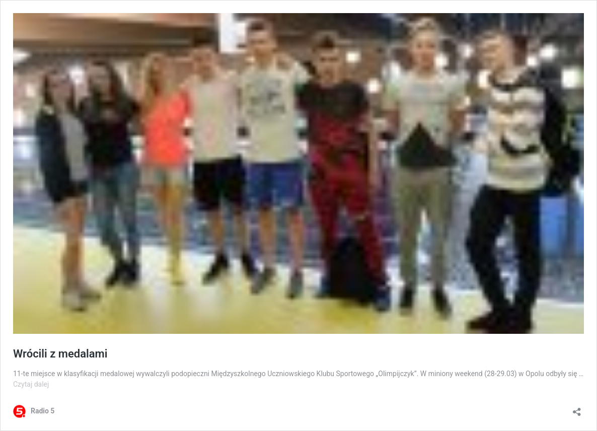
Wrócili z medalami (60, 353)
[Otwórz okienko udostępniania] (577, 408)
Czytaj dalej (31, 384)
